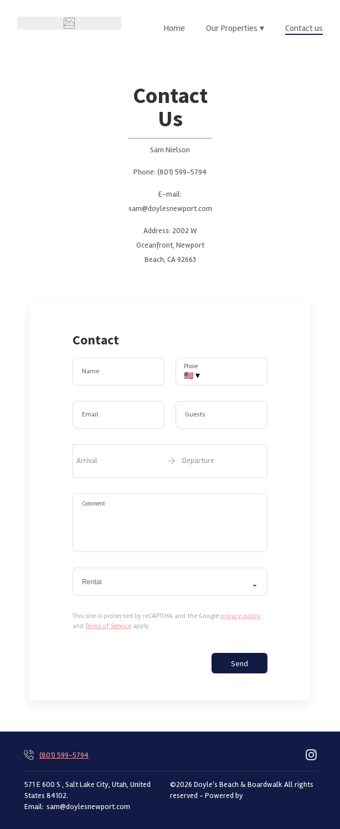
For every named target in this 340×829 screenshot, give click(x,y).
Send (239, 663)
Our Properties (235, 28)
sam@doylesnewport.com (88, 806)
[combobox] (170, 582)
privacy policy (240, 616)
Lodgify (257, 795)
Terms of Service (108, 626)
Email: (34, 806)
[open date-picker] (170, 460)
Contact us (304, 28)
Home (174, 28)
